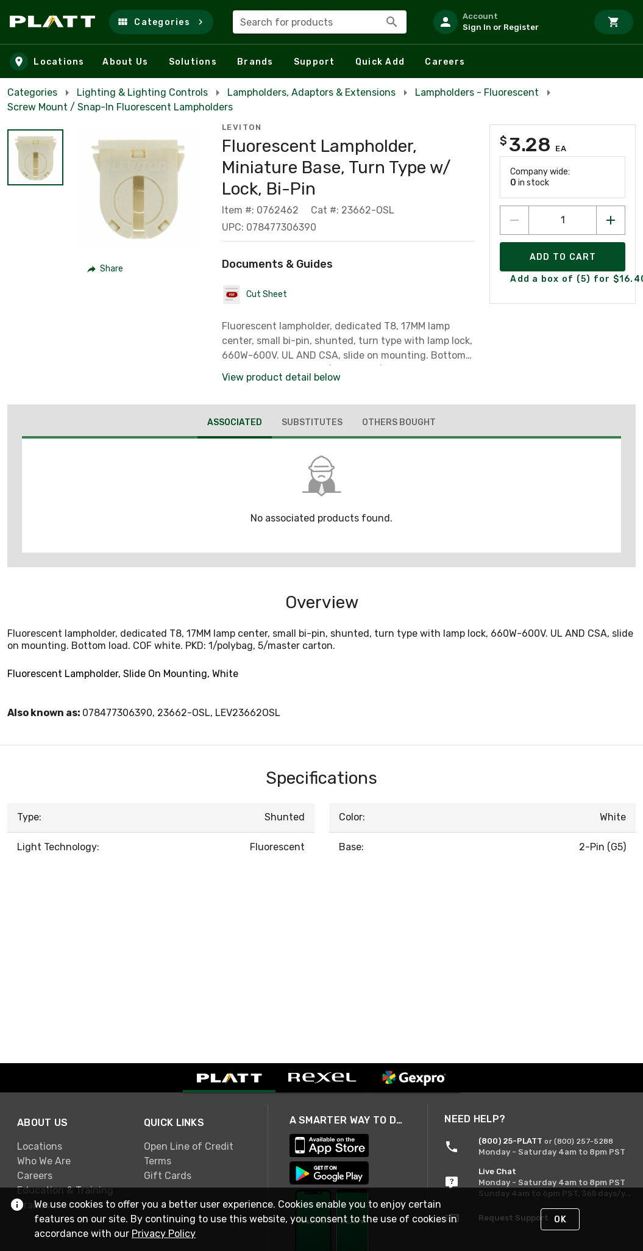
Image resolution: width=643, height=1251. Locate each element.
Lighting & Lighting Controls (142, 92)
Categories (32, 92)
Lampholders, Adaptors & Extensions (311, 92)
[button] (161, 22)
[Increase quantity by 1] (611, 220)
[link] (70, 1146)
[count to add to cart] (562, 220)
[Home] (54, 22)
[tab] (234, 424)
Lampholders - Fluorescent (477, 92)
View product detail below (281, 377)
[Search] (392, 22)
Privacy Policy (164, 1233)
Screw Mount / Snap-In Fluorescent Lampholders (120, 107)
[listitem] (505, 22)
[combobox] (320, 22)
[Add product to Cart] (562, 256)
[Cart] (613, 22)
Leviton (242, 127)
